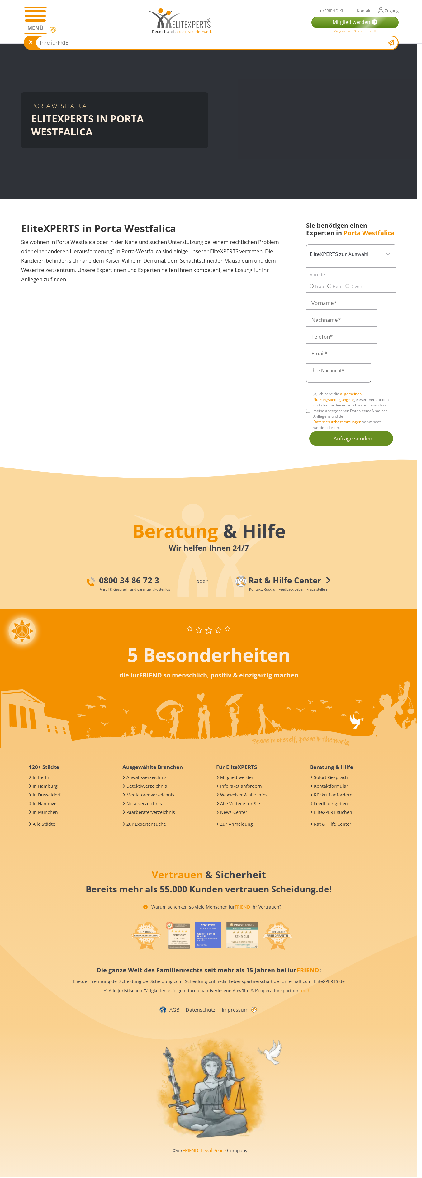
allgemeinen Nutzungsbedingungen (337, 396)
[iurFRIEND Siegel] (146, 936)
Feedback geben (331, 803)
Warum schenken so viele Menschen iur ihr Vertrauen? (212, 907)
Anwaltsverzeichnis (146, 777)
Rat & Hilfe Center (332, 824)
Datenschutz (201, 1009)
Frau (317, 286)
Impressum (235, 1009)
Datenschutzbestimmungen (337, 422)
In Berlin (41, 777)
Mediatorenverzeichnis (150, 795)
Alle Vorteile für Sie (240, 803)
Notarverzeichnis (144, 803)
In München (45, 812)
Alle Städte (44, 824)
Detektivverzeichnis (146, 786)
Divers (354, 286)
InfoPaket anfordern (241, 786)
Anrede (317, 275)
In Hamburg (45, 786)
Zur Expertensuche (146, 824)
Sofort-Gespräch (331, 777)
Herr (334, 286)
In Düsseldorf (47, 795)
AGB (174, 1009)
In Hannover (45, 803)
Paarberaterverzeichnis (150, 812)
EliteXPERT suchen (333, 812)
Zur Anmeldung (236, 824)
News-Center (233, 812)
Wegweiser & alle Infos (355, 31)
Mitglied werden (237, 777)
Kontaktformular (331, 786)
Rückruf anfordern (333, 795)
